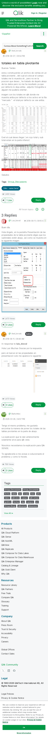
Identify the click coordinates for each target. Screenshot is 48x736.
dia (23, 502)
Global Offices (8, 649)
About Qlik (6, 621)
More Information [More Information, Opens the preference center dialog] (24, 733)
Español (6, 34)
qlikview (15, 498)
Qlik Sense (6, 536)
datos (7, 498)
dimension (33, 506)
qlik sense (34, 498)
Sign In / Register (39, 13)
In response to (14, 343)
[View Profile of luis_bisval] (16, 220)
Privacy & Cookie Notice (12, 698)
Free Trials (6, 593)
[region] (24, 718)
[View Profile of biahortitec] (16, 414)
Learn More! (34, 26)
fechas (16, 502)
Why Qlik (5, 573)
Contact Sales (7, 653)
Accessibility (7, 633)
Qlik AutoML (7, 541)
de (20, 494)
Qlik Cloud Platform (10, 532)
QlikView (5, 545)
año (38, 494)
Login (34, 2)
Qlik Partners (7, 589)
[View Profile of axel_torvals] (17, 51)
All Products (6, 528)
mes (32, 494)
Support (5, 609)
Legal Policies (7, 694)
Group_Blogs (10, 506)
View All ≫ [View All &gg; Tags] (8, 513)
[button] (45, 50)
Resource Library (9, 585)
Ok (24, 727)
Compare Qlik (7, 597)
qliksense (22, 506)
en (37, 502)
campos (30, 502)
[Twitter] (3, 671)
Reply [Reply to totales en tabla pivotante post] (38, 200)
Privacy (4, 637)
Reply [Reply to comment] (38, 324)
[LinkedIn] (9, 671)
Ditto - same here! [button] (10, 188)
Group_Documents (31, 490)
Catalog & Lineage (9, 565)
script (26, 494)
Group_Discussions (17, 181)
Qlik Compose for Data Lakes (15, 553)
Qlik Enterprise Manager (12, 561)
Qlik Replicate (7, 549)
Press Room (7, 625)
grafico (8, 502)
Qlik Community (9, 664)
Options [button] (43, 33)
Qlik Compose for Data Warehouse (17, 557)
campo (24, 498)
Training (4, 605)
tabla (14, 494)
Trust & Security (8, 629)
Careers (4, 641)
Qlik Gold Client (8, 569)
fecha (7, 494)
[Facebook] (14, 671)
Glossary (5, 601)
